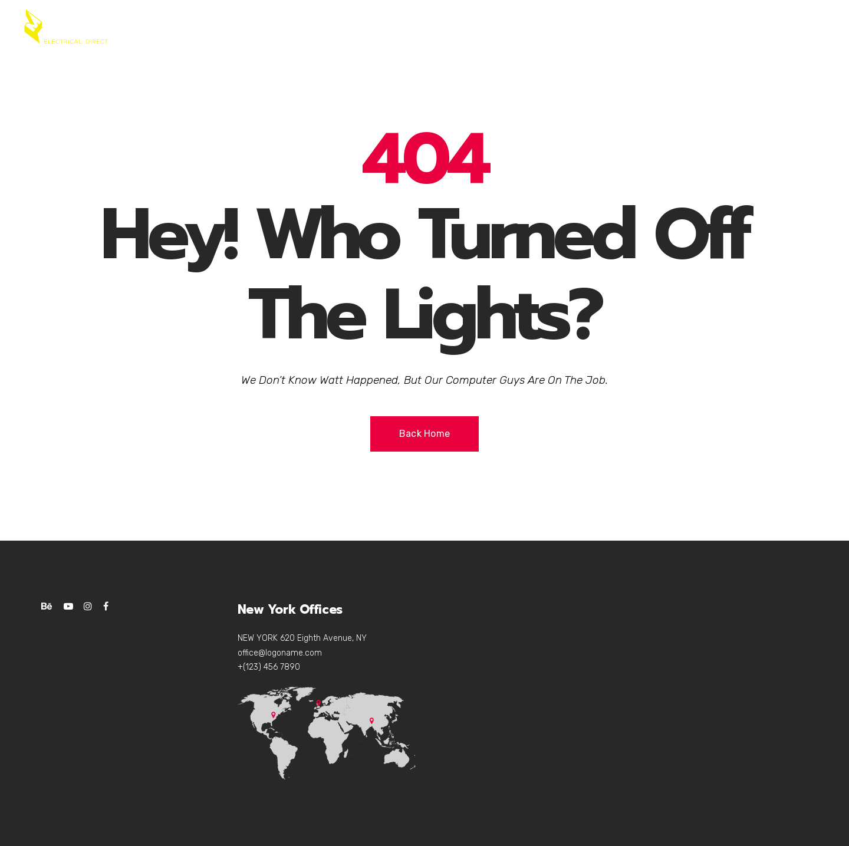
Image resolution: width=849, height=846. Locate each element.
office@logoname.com (280, 653)
